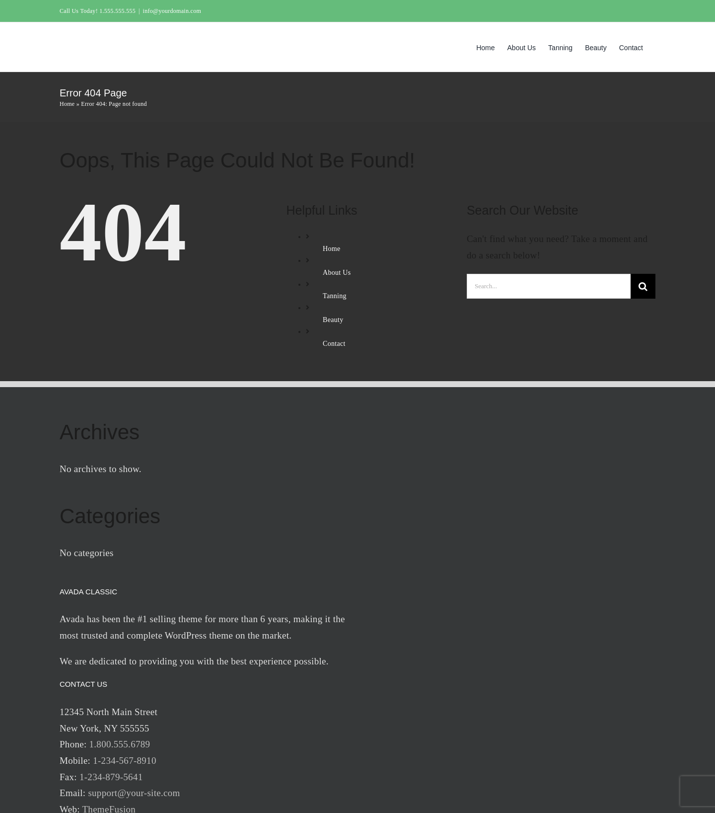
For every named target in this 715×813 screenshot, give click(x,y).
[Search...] (549, 286)
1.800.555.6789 (119, 744)
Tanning (335, 296)
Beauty (333, 320)
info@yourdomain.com (172, 10)
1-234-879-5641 (111, 777)
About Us (337, 272)
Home (67, 103)
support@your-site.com (134, 793)
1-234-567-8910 (124, 760)
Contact (334, 343)
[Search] (643, 286)
